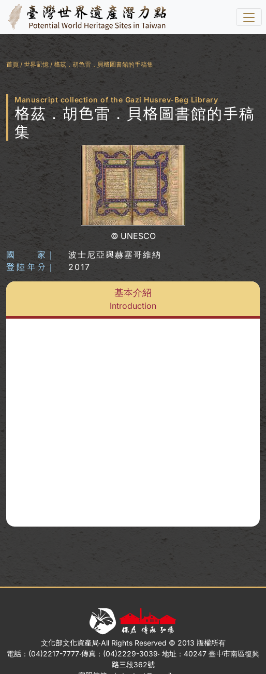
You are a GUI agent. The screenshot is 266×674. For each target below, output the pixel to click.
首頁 (12, 64)
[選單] (249, 17)
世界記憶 (36, 64)
